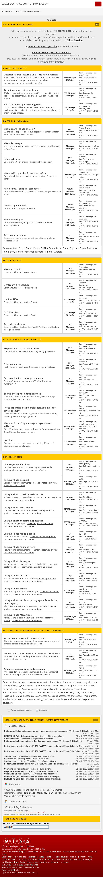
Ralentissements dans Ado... (87, 427)
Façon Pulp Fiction (90, 578)
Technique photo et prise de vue (21, 90)
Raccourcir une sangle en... (87, 443)
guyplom (82, 311)
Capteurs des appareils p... (86, 94)
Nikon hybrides (12, 159)
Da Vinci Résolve (89, 327)
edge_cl (43, 812)
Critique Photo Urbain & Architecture (23, 494)
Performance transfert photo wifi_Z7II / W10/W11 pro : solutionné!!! (35, 746)
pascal (5, 812)
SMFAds (5, 867)
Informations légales (10, 846)
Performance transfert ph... (86, 160)
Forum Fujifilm (40, 248)
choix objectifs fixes (91, 146)
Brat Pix (82, 508)
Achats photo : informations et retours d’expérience (32, 653)
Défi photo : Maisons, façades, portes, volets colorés (28, 731)
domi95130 (83, 393)
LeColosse (83, 219)
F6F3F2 (81, 668)
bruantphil (83, 560)
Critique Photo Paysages (17, 561)
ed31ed (63, 764)
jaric (80, 143)
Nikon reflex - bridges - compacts (21, 188)
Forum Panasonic (88, 248)
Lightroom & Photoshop (16, 284)
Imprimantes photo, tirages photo (22, 393)
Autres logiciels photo (15, 324)
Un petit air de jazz (90, 523)
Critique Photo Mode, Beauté (19, 533)
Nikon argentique (13, 219)
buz (80, 495)
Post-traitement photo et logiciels (22, 104)
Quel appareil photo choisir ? (19, 128)
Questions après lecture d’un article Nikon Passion (31, 74)
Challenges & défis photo (17, 464)
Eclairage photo (12, 364)
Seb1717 (82, 91)
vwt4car (82, 547)
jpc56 (81, 479)
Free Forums (17, 867)
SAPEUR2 (82, 377)
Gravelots (8, 759)
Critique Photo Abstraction (18, 507)
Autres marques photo (16, 235)
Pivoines (86, 591)
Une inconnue (89, 536)
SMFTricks (15, 870)
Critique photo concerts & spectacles (23, 520)
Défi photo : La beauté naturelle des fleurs (23, 741)
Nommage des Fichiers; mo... (87, 191)
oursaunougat (52, 741)
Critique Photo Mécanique (18, 614)
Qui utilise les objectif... (86, 207)
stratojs (41, 779)
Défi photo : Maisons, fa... (37, 792)
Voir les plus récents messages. (19, 795)
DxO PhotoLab (11, 312)
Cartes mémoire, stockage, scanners (23, 378)
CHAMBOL (83, 521)
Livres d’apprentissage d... (86, 286)
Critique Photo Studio (15, 588)
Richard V (82, 157)
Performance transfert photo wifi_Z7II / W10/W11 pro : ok (30, 764)
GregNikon (11, 812)
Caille (72, 751)
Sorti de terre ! (89, 550)
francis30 (25, 761)
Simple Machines (31, 865)
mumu (81, 234)
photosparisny (84, 106)
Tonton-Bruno (84, 128)
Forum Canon (25, 248)
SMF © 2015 (18, 865)
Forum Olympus (71, 248)
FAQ (23, 846)
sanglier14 (83, 324)
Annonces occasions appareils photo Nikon (39, 682)
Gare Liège (87, 497)
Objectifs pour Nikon (15, 205)
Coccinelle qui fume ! (14, 774)
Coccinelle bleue (90, 618)
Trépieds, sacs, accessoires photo (21, 348)
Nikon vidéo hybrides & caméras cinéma (25, 173)
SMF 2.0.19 (6, 865)
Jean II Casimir (88, 604)
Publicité (30, 846)
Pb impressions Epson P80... (87, 396)
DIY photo (9, 440)
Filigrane (86, 108)
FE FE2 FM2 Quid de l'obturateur (19, 736)
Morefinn (82, 283)
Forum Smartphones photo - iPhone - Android (39, 251)
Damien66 (83, 298)
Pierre (81, 408)
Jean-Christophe (85, 75)
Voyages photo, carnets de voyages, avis (25, 638)
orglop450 (83, 362)
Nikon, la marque (13, 143)
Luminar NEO (11, 299)
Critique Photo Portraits (17, 575)
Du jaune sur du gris (91, 510)
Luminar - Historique (91, 300)
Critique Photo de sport (16, 479)
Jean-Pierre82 (84, 188)
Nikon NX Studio (12, 269)
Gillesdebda (83, 267)
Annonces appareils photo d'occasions (24, 669)
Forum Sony (9, 251)
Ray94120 (82, 534)
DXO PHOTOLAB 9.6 (91, 314)
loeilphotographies (86, 424)
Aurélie (24, 812)
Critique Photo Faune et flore (19, 546)
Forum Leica (55, 248)
